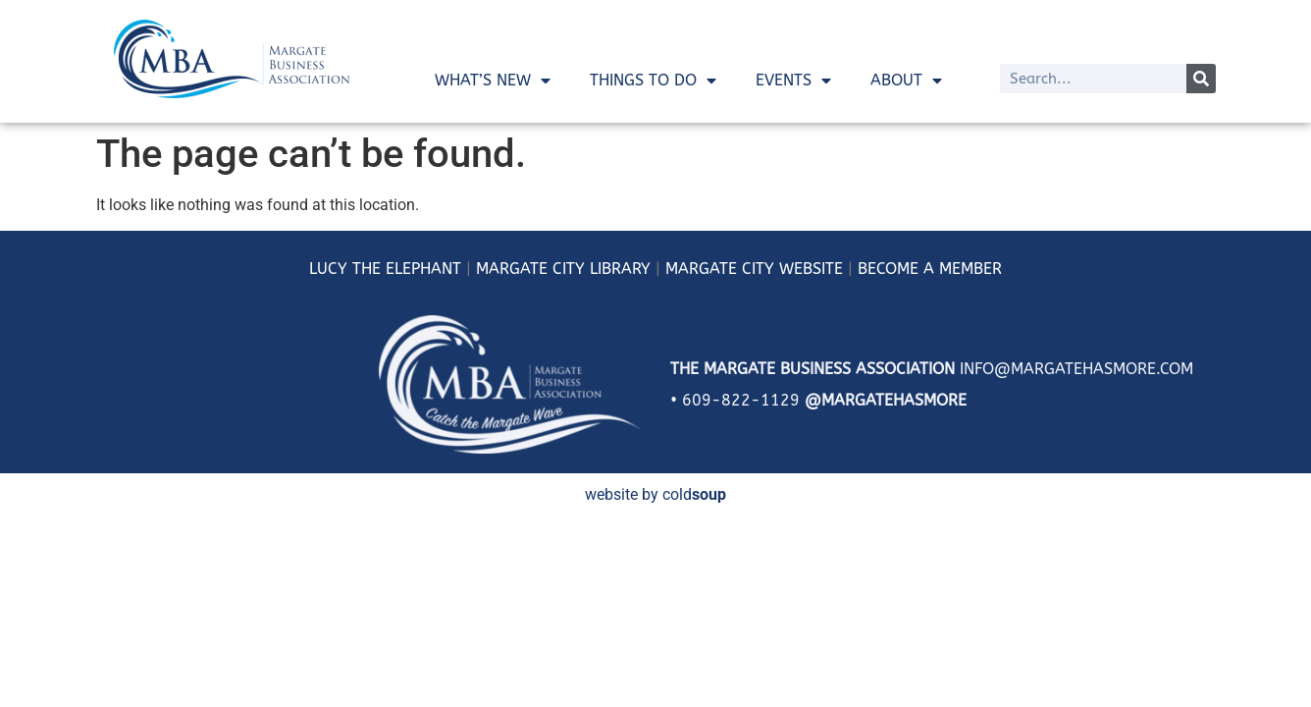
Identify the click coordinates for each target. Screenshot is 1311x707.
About (906, 80)
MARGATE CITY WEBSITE (754, 268)
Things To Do (653, 80)
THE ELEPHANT (404, 268)
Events (793, 80)
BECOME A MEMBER (930, 268)
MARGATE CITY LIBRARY (563, 268)
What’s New (493, 80)
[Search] (1201, 78)
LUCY (328, 268)
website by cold (655, 494)
